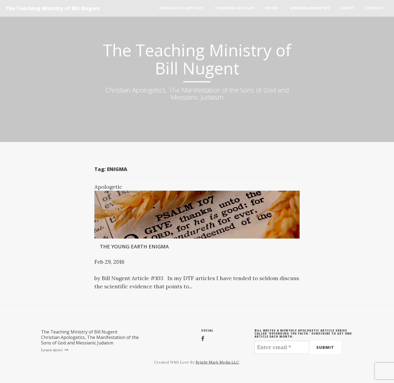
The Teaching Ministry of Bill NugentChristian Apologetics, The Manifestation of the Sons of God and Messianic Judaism (90, 337)
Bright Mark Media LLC (217, 362)
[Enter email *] (281, 347)
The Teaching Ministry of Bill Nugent (52, 8)
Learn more (55, 349)
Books (272, 8)
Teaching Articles (234, 8)
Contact (374, 8)
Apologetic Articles (181, 8)
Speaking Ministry (310, 8)
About (347, 8)
